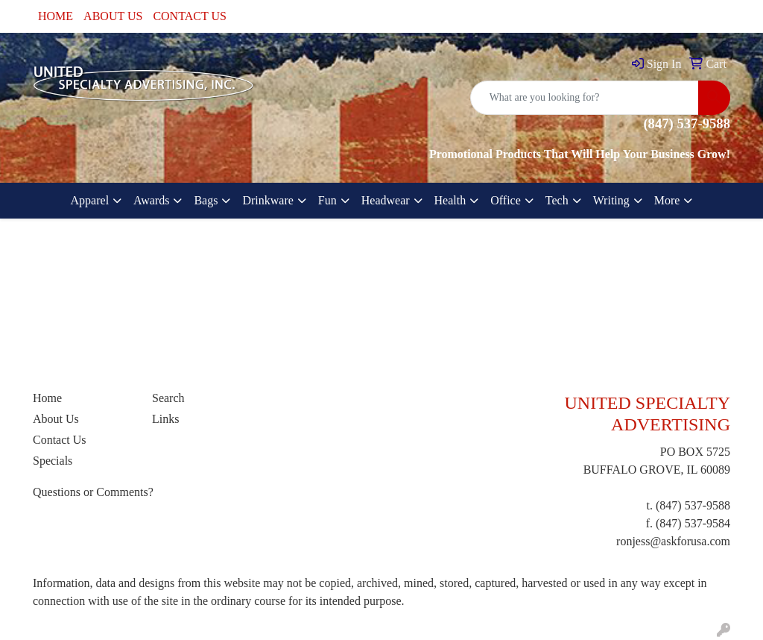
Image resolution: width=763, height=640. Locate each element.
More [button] (667, 200)
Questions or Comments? (93, 492)
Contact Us (59, 439)
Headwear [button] (385, 200)
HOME (55, 16)
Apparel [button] (90, 200)
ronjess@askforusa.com (673, 541)
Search (168, 398)
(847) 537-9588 (693, 505)
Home (47, 398)
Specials (52, 460)
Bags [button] (206, 200)
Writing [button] (611, 200)
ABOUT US (112, 16)
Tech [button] (557, 200)
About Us (56, 418)
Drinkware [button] (267, 200)
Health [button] (450, 200)
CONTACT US (189, 16)
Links (165, 418)
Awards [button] (151, 200)
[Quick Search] (584, 98)
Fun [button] (327, 200)
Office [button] (505, 200)
